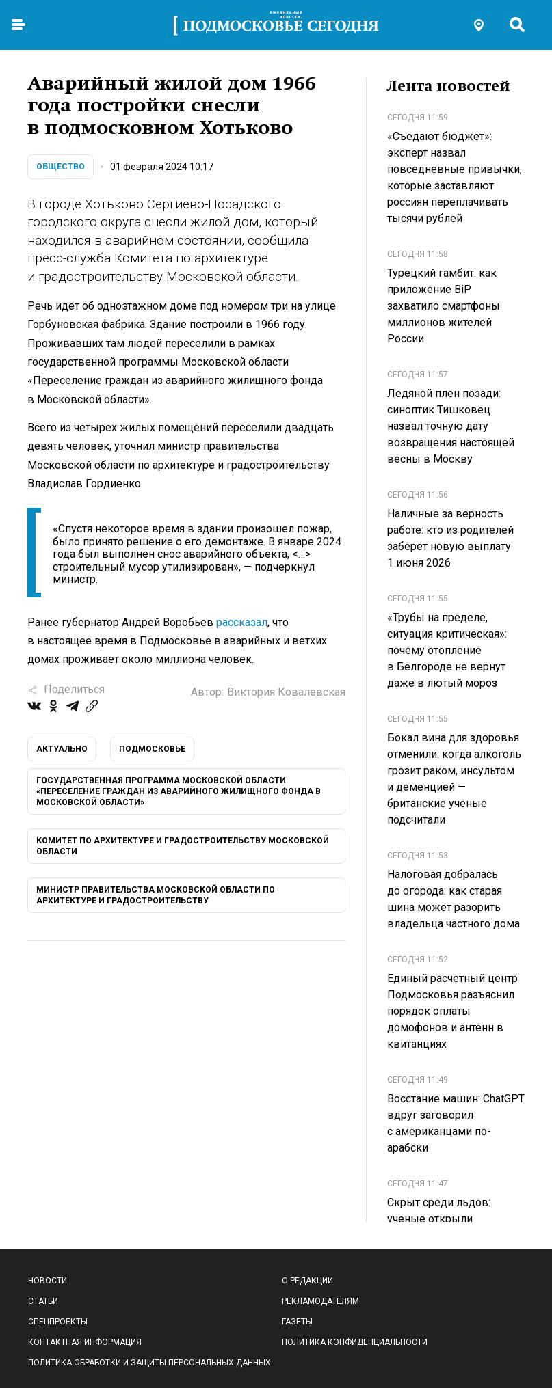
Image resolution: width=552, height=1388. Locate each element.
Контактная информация (85, 1342)
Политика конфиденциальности (355, 1342)
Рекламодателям (320, 1301)
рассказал (241, 622)
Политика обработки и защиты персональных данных (149, 1362)
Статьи (43, 1301)
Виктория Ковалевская (286, 691)
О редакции (307, 1280)
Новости (47, 1280)
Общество (60, 167)
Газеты (297, 1321)
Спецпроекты (58, 1321)
